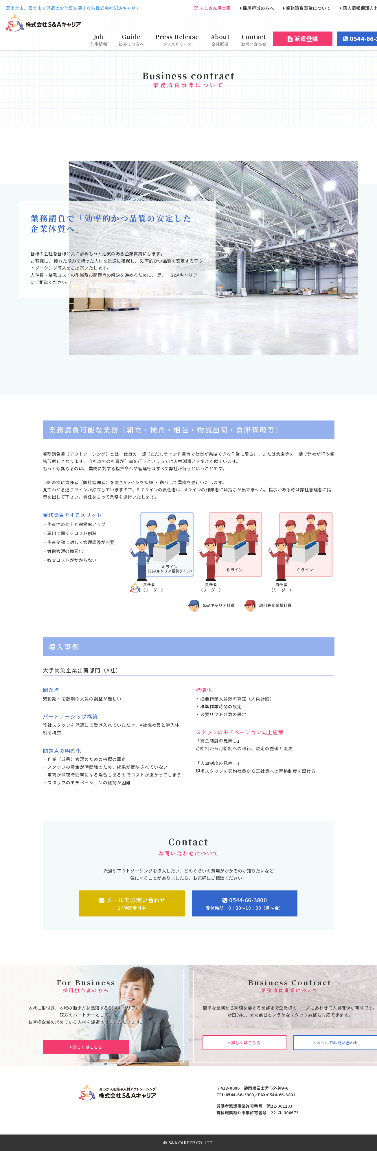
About (220, 40)
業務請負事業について (307, 8)
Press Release (177, 40)
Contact (253, 40)
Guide (131, 40)
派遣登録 (303, 38)
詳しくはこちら (86, 1047)
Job (98, 40)
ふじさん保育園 (212, 8)
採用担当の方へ (257, 8)
